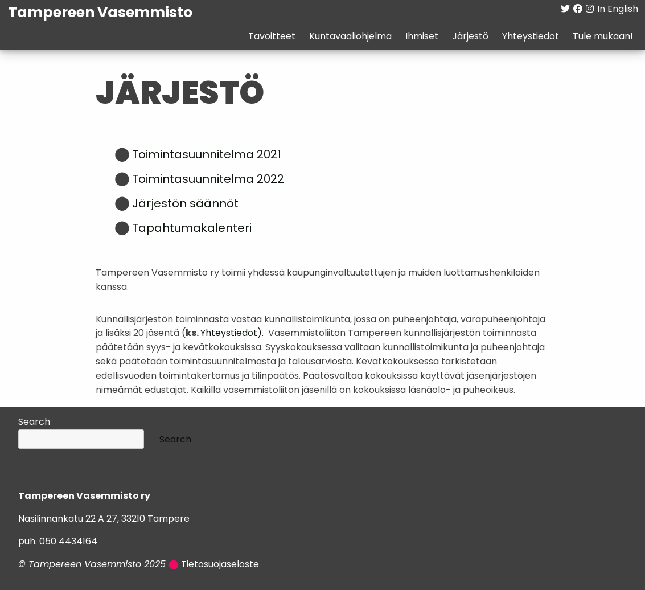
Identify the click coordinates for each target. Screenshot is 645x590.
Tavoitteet (271, 37)
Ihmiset (421, 37)
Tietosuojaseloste (220, 564)
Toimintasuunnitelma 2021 (206, 155)
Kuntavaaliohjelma (350, 37)
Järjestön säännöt (185, 204)
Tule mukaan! (602, 37)
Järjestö (469, 37)
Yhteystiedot (530, 37)
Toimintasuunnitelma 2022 (208, 180)
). (260, 333)
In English (617, 9)
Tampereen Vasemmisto (101, 13)
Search (34, 422)
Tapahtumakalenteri (192, 229)
